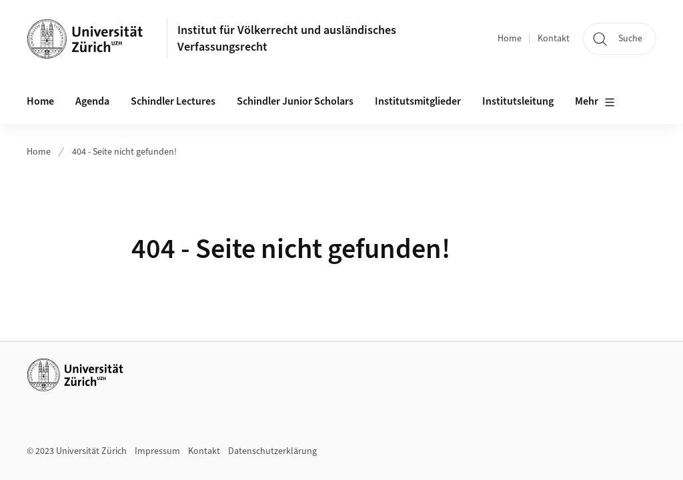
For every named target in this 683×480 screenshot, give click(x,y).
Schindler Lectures (173, 101)
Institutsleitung (518, 101)
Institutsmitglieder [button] (418, 101)
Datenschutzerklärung (272, 451)
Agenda (92, 101)
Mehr (595, 102)
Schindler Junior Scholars (295, 101)
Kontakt (554, 38)
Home (510, 38)
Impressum (157, 451)
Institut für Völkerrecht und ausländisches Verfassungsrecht (286, 38)
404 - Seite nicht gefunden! (124, 152)
